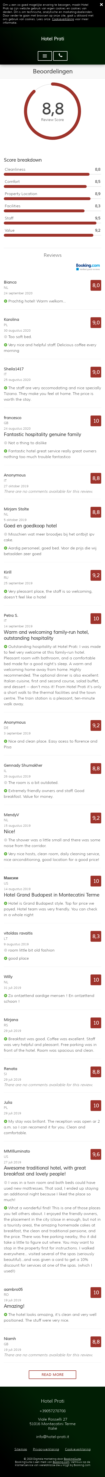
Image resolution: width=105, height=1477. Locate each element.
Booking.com (61, 1462)
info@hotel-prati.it (52, 1436)
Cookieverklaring (63, 19)
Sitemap (20, 1449)
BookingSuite (72, 1459)
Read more (53, 1375)
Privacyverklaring (46, 1449)
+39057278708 (52, 1411)
